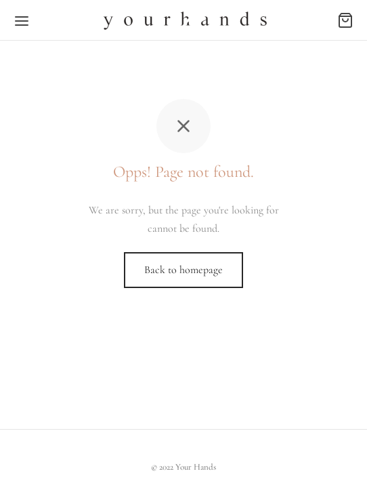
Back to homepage (183, 270)
